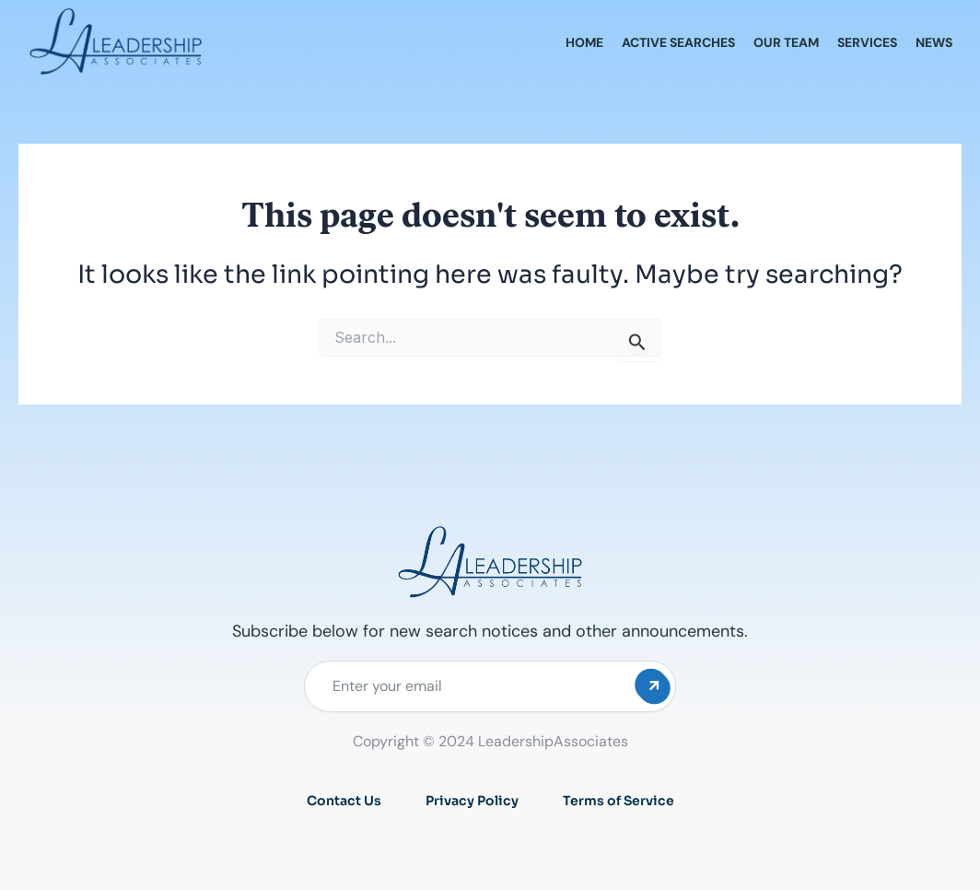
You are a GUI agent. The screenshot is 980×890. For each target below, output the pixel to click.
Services (867, 42)
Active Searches (678, 42)
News (934, 42)
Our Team (786, 42)
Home (584, 42)
